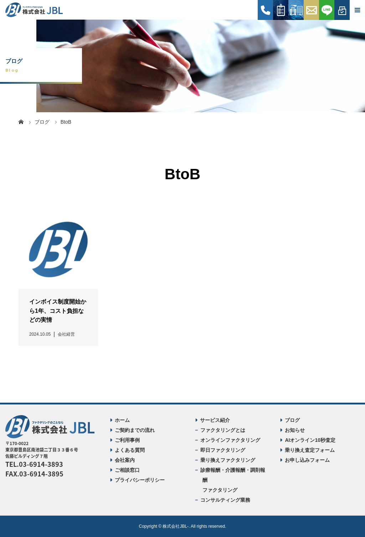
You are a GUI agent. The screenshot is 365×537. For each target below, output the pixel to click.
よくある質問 (130, 450)
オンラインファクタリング (230, 440)
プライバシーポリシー (140, 480)
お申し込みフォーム (307, 460)
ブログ (292, 420)
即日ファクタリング (222, 450)
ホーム (122, 420)
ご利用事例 (127, 440)
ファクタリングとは (222, 430)
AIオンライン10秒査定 (310, 440)
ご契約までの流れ (135, 430)
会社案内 (125, 460)
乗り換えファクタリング (227, 460)
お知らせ (295, 430)
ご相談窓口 (127, 470)
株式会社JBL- (176, 526)
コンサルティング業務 (225, 500)
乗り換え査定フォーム (310, 450)
